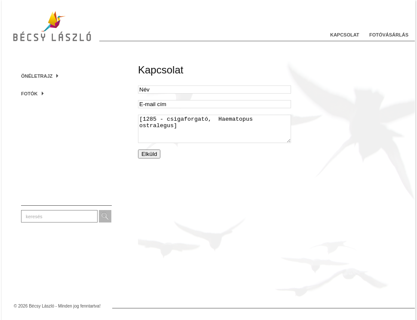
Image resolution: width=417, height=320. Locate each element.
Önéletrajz (39, 76)
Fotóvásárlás (388, 34)
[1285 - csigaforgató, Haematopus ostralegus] (214, 131)
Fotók (32, 93)
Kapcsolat (344, 34)
